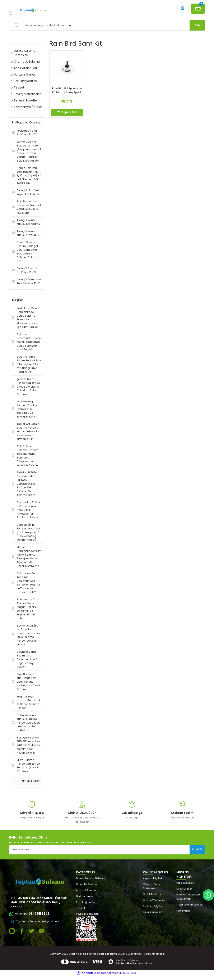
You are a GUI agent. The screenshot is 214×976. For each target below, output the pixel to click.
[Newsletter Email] (107, 849)
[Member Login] (182, 8)
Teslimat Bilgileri (153, 906)
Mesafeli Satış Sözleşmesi (151, 886)
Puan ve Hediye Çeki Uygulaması (188, 896)
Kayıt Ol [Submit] (197, 849)
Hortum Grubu (84, 896)
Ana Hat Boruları (86, 890)
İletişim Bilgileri (185, 883)
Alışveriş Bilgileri (152, 878)
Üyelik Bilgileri (184, 888)
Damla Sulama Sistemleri (91, 878)
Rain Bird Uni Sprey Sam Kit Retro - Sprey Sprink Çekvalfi (67, 91)
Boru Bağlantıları (86, 902)
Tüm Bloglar (30, 780)
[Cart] (198, 9)
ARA (197, 25)
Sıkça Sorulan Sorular (189, 904)
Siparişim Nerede (153, 912)
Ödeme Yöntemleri (154, 900)
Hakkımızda (183, 910)
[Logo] (33, 10)
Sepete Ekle (66, 112)
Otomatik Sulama (86, 884)
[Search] (107, 25)
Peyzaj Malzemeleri (87, 914)
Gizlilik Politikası (152, 894)
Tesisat (80, 908)
